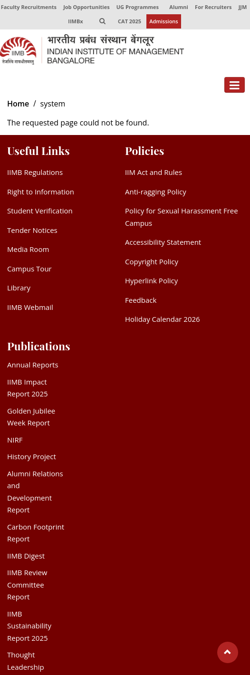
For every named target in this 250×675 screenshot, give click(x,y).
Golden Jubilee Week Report (31, 417)
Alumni (178, 6)
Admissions (163, 21)
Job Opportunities (86, 6)
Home (18, 104)
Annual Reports (32, 365)
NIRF (14, 439)
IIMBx (75, 21)
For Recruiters (213, 6)
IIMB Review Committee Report (27, 585)
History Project (31, 457)
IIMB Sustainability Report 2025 (29, 626)
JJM (243, 6)
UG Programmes (137, 6)
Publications (38, 345)
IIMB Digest (26, 555)
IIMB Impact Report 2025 (27, 388)
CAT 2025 (129, 21)
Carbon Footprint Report (35, 533)
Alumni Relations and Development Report (35, 492)
